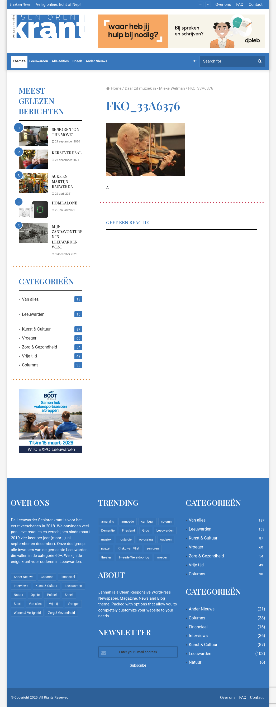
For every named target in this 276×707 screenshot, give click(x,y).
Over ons (223, 4)
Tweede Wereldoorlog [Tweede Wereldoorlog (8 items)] (133, 557)
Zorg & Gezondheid (39, 347)
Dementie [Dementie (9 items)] (108, 530)
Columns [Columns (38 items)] (47, 577)
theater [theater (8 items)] (106, 557)
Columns (30, 364)
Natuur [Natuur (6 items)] (18, 595)
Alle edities (60, 61)
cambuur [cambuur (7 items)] (147, 521)
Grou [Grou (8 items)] (145, 530)
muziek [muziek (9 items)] (106, 539)
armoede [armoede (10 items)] (127, 521)
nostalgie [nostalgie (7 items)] (125, 539)
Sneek (77, 61)
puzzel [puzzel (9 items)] (105, 548)
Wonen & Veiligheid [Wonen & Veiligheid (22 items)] (27, 613)
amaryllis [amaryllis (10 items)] (107, 521)
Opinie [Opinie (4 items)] (35, 595)
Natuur (195, 662)
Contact (255, 4)
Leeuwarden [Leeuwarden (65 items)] (165, 530)
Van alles (30, 299)
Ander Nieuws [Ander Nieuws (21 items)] (23, 577)
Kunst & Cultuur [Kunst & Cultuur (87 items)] (47, 586)
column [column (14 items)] (166, 521)
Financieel (198, 626)
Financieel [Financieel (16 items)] (68, 577)
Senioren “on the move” (65, 132)
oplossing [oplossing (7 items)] (146, 539)
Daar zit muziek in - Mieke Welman (155, 88)
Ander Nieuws (96, 61)
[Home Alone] (33, 209)
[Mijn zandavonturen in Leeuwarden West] (33, 233)
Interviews (198, 635)
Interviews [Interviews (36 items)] (21, 586)
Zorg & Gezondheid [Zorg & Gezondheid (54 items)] (61, 613)
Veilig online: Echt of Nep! (58, 4)
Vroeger (29, 338)
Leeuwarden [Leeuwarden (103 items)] (73, 586)
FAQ (239, 4)
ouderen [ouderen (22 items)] (166, 539)
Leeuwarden (38, 61)
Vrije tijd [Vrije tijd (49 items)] (54, 604)
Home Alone (64, 203)
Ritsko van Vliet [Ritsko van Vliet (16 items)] (128, 548)
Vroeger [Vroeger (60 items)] (73, 604)
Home (113, 88)
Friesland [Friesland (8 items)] (128, 530)
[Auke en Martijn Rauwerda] (33, 183)
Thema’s (19, 61)
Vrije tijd (29, 356)
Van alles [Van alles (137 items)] (35, 604)
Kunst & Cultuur (36, 329)
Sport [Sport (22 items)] (17, 604)
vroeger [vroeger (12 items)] (161, 557)
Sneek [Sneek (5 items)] (69, 595)
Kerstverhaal (67, 152)
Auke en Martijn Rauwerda (62, 181)
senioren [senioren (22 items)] (153, 548)
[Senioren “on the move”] (33, 136)
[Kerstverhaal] (33, 159)
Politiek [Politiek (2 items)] (52, 595)
